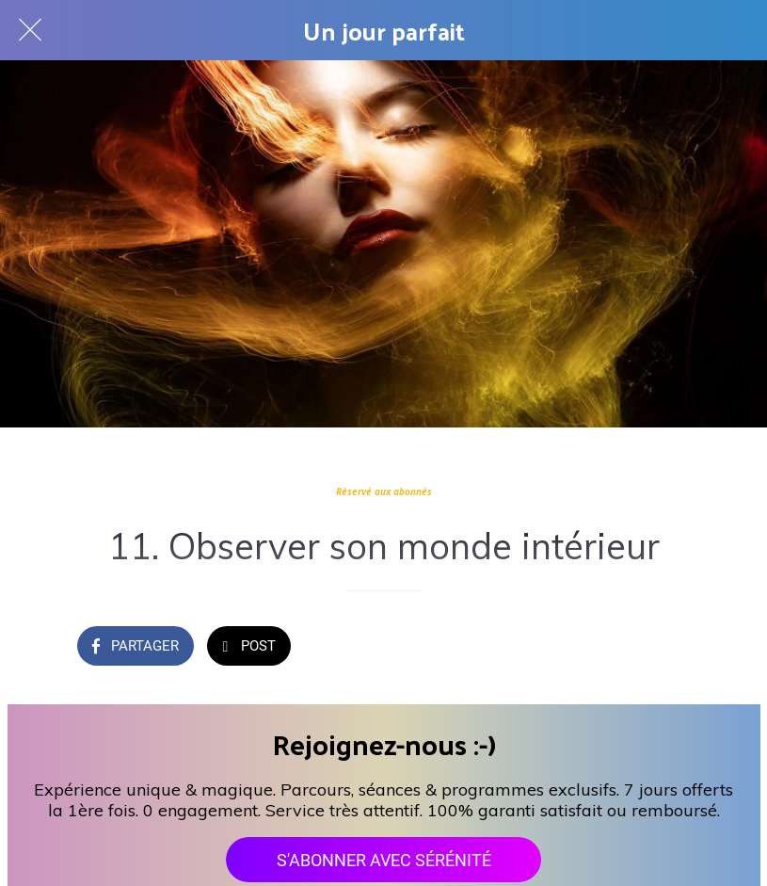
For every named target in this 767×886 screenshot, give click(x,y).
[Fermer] (30, 30)
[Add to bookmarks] (668, 647)
